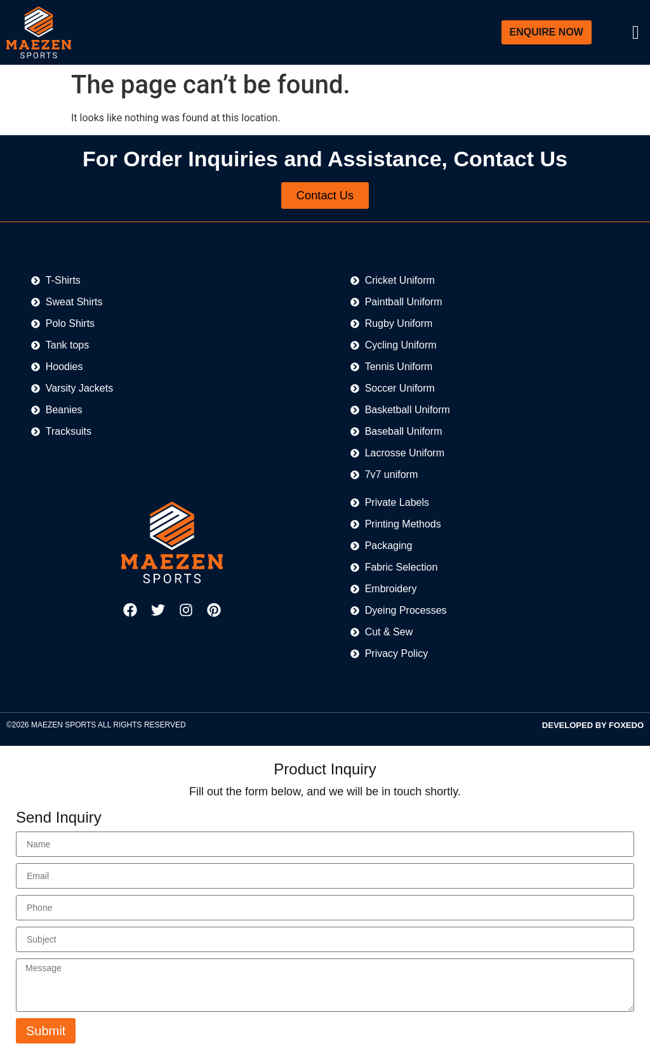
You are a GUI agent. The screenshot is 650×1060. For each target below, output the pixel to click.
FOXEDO (626, 726)
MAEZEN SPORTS (63, 726)
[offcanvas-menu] (636, 32)
